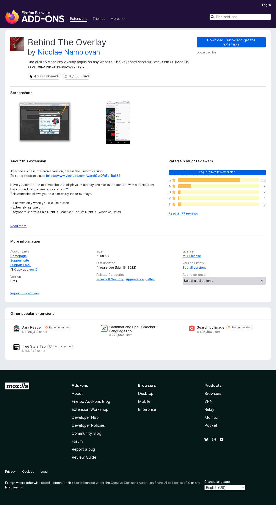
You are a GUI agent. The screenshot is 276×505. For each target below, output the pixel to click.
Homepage (18, 256)
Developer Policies (88, 425)
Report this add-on (24, 293)
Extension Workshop (90, 409)
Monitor (211, 417)
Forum (77, 441)
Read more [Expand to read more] (18, 226)
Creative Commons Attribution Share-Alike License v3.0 (150, 483)
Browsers (212, 393)
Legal (44, 471)
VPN (208, 401)
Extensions (78, 18)
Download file (206, 52)
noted (45, 483)
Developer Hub (85, 417)
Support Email (20, 265)
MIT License (192, 256)
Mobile (144, 401)
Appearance (135, 279)
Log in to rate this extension (217, 172)
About (77, 393)
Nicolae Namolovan (69, 52)
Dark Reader (32, 327)
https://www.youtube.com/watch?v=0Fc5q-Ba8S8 (83, 175)
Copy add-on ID (24, 269)
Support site (19, 260)
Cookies (28, 471)
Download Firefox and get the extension (231, 42)
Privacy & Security (110, 279)
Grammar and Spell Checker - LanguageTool (133, 329)
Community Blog (86, 433)
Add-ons (80, 385)
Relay (209, 409)
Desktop (145, 393)
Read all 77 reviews (183, 213)
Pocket (210, 425)
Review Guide (84, 457)
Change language (217, 481)
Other (150, 279)
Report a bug (83, 449)
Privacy (10, 471)
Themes (99, 18)
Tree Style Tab (34, 346)
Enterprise (147, 409)
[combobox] (240, 17)
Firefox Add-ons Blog (91, 401)
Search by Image (210, 327)
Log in (266, 5)
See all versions (194, 267)
